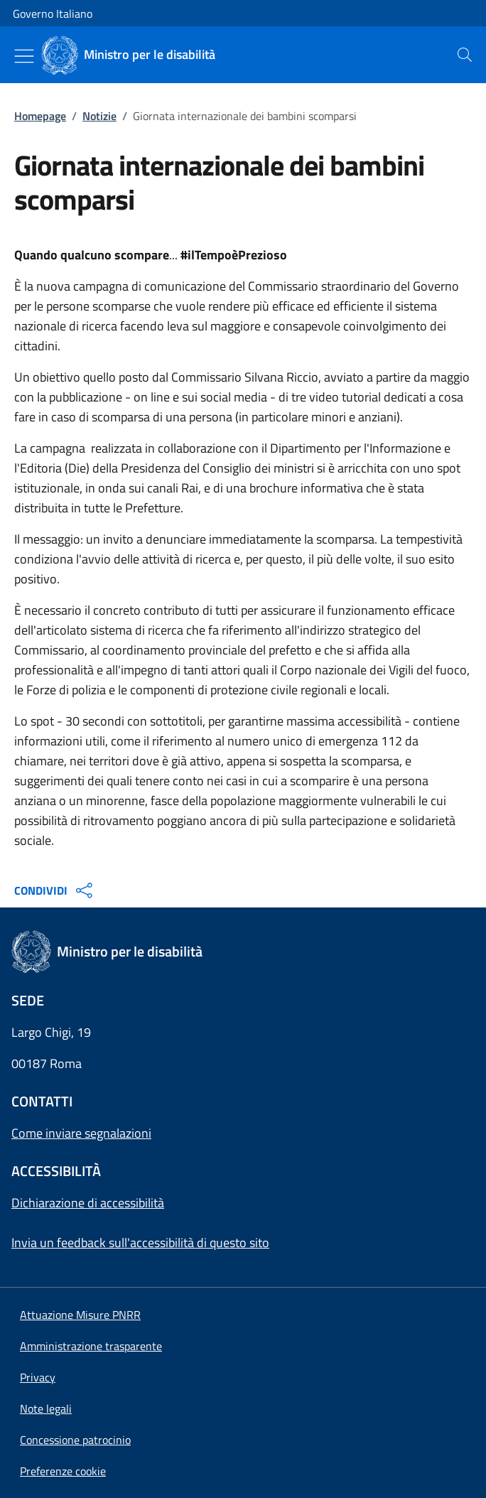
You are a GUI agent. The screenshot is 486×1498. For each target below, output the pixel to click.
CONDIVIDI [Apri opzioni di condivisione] (55, 890)
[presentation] (464, 54)
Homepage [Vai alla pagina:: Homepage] (40, 115)
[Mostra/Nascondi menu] (24, 56)
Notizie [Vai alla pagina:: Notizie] (99, 115)
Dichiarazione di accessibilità (87, 1202)
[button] (63, 1471)
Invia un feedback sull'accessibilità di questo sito (140, 1242)
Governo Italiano (52, 13)
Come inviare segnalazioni (81, 1133)
